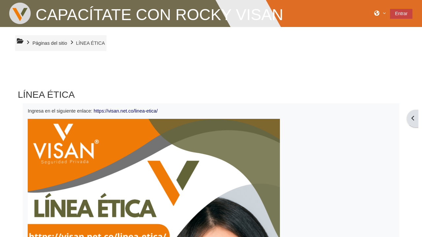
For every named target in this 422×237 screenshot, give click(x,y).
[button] (380, 13)
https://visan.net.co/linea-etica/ (126, 111)
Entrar (401, 13)
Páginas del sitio (49, 43)
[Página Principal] (20, 13)
